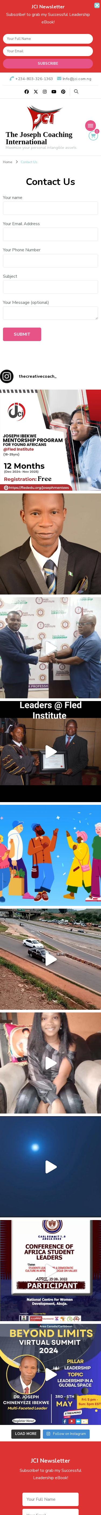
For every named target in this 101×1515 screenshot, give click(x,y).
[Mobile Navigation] (90, 125)
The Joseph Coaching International (39, 138)
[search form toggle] (76, 91)
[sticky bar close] (97, 5)
